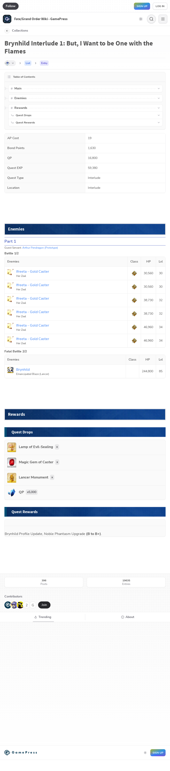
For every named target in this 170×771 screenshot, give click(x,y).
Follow (10, 6)
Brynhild (11, 533)
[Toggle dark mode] (140, 19)
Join (44, 605)
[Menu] (162, 19)
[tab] (42, 617)
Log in (160, 6)
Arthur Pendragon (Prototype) (40, 247)
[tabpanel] (85, 683)
